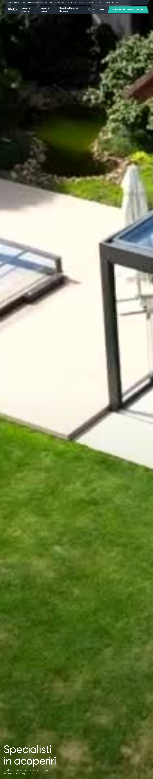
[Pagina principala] (13, 10)
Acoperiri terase (45, 9)
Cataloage (71, 2)
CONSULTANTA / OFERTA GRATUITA (128, 9)
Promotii (48, 2)
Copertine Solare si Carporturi (68, 9)
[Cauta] (92, 9)
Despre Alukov (13, 2)
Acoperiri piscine (26, 9)
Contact (115, 2)
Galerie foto (59, 2)
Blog (24, 2)
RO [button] (102, 9)
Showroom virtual (86, 2)
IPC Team (99, 2)
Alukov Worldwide (35, 2)
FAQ (108, 2)
